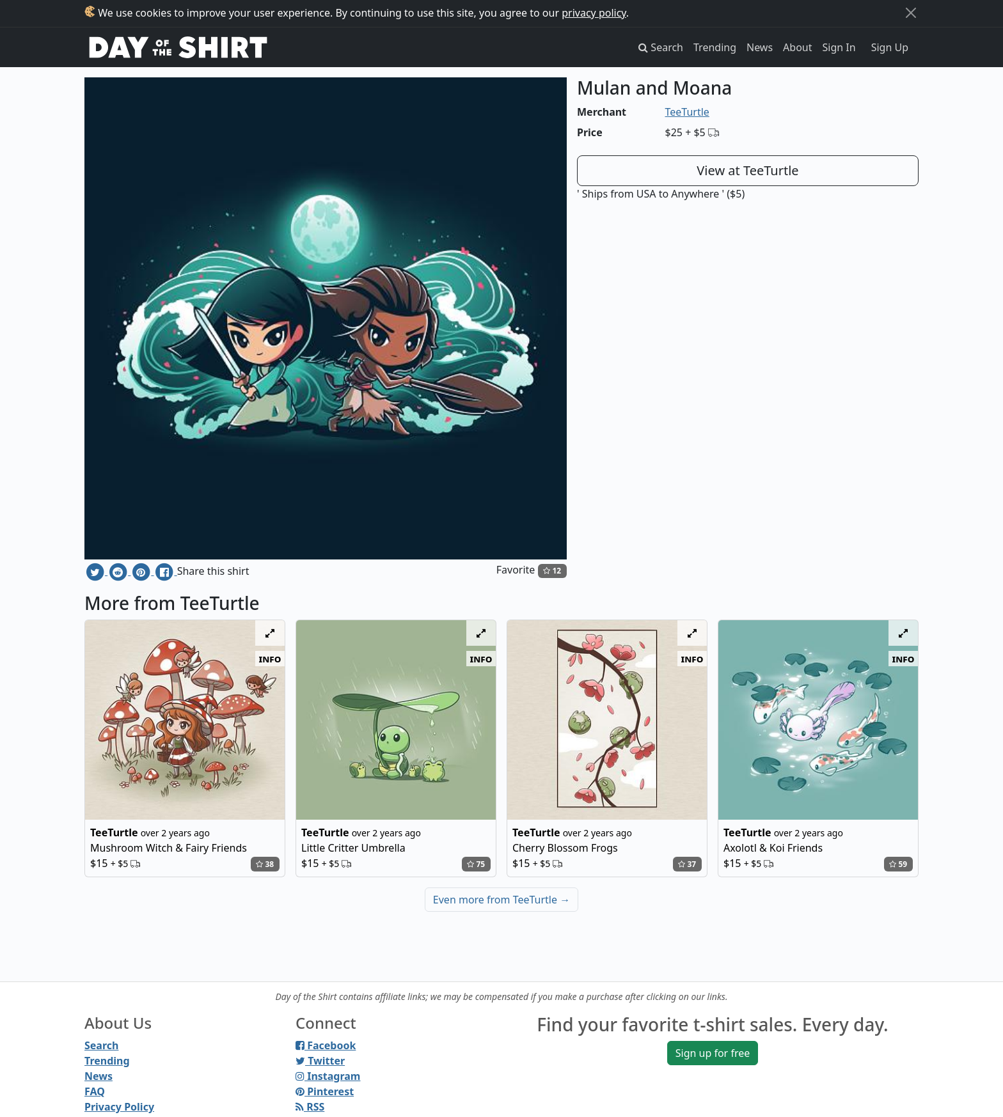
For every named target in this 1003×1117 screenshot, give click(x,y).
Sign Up (889, 47)
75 (476, 864)
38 (265, 864)
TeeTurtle (687, 112)
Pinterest (325, 1091)
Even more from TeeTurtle (501, 900)
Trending (714, 47)
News (759, 47)
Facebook (326, 1045)
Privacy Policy (119, 1107)
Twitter (320, 1061)
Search (101, 1045)
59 (898, 864)
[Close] (911, 12)
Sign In (839, 47)
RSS (310, 1107)
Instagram (328, 1076)
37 (687, 864)
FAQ (94, 1091)
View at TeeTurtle (747, 170)
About (797, 47)
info (270, 659)
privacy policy (594, 13)
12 (552, 570)
